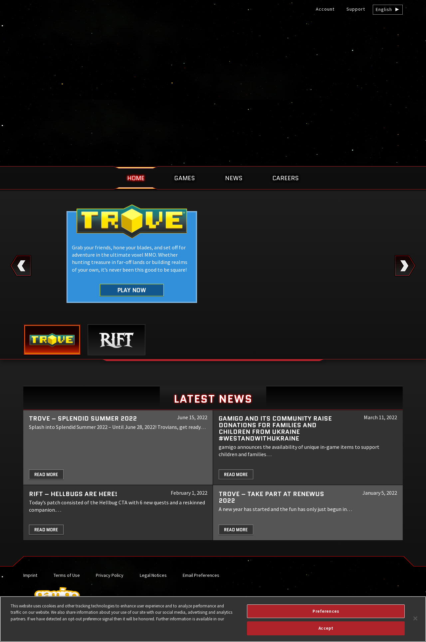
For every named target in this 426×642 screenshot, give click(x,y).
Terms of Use (67, 575)
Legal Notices (153, 575)
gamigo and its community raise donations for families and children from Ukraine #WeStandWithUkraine (275, 428)
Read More (46, 474)
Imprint (30, 575)
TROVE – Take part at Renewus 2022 (271, 497)
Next (405, 265)
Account (325, 9)
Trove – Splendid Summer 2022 (83, 418)
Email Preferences (201, 575)
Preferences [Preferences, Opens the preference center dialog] (326, 611)
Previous (21, 265)
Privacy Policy (109, 575)
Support (355, 9)
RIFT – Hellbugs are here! (73, 493)
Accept (326, 628)
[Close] (415, 618)
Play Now (131, 290)
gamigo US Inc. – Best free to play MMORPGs (213, 55)
